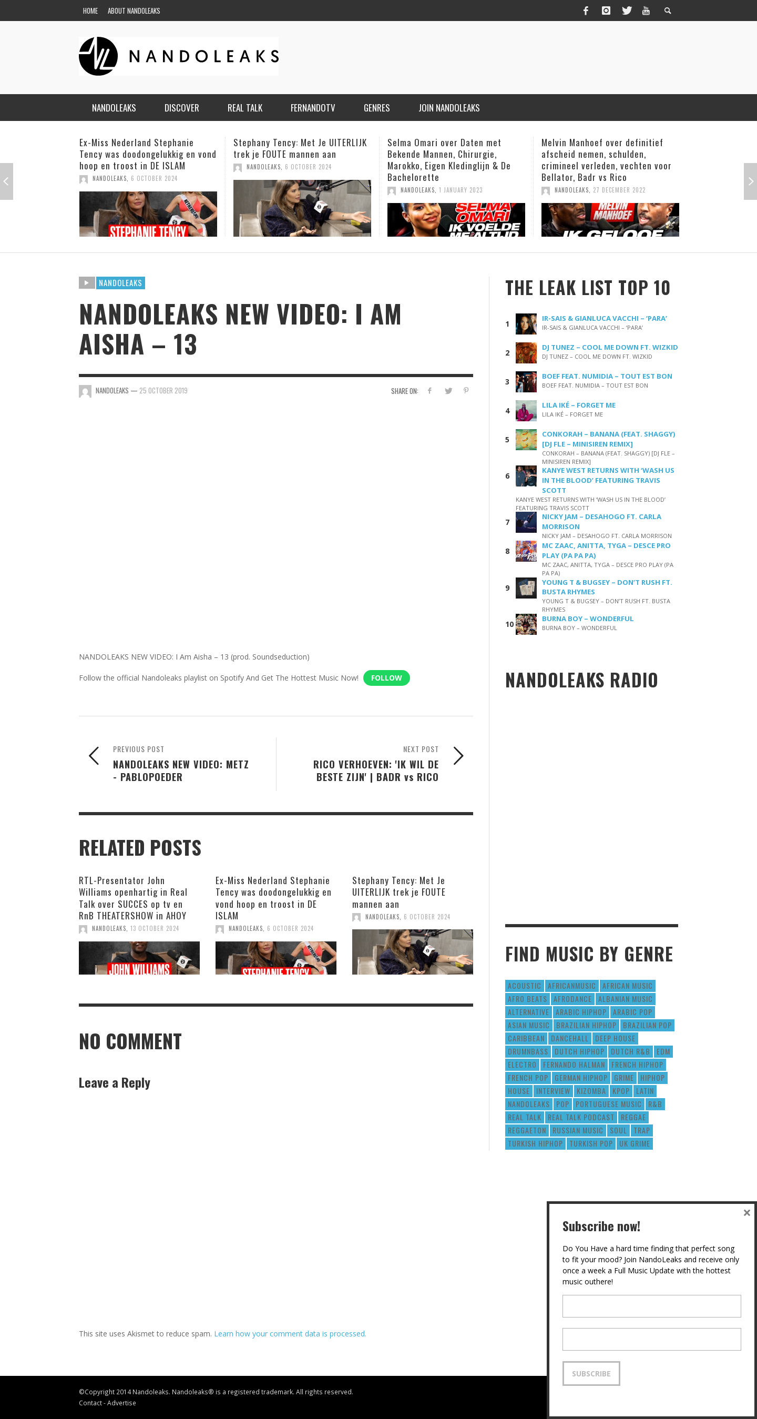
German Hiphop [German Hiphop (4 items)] (581, 1077)
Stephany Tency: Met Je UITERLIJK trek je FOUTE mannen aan (300, 148)
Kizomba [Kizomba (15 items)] (591, 1090)
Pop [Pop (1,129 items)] (562, 1103)
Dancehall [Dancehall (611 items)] (570, 1037)
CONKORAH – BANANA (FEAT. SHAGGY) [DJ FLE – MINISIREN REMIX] (609, 439)
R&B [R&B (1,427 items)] (655, 1103)
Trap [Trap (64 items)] (641, 1130)
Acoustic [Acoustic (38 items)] (524, 985)
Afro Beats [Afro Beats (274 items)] (527, 998)
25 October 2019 (163, 390)
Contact (90, 1402)
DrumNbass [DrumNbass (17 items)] (528, 1051)
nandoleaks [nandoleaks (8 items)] (529, 1103)
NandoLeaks (110, 178)
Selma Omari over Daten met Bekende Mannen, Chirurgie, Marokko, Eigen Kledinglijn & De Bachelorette (449, 160)
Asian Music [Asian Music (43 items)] (529, 1024)
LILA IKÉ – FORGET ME (579, 405)
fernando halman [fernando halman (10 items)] (574, 1064)
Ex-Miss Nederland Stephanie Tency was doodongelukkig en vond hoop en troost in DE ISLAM (148, 154)
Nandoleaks (120, 282)
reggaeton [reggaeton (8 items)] (527, 1130)
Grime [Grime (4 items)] (624, 1077)
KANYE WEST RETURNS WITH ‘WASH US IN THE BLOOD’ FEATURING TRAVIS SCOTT (608, 480)
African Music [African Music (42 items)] (627, 985)
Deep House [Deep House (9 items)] (615, 1037)
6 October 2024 (154, 178)
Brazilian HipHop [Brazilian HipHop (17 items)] (586, 1024)
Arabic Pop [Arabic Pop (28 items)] (632, 1011)
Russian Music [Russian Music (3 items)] (578, 1130)
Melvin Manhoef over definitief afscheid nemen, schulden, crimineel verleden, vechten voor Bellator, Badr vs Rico (606, 160)
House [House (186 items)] (519, 1090)
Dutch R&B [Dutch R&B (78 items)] (630, 1051)
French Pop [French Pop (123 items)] (528, 1077)
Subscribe (591, 1374)
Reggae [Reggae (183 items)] (633, 1116)
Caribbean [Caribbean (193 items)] (526, 1037)
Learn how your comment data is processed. (290, 1334)
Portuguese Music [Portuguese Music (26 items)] (609, 1103)
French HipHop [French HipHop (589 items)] (637, 1064)
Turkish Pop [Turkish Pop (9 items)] (591, 1143)
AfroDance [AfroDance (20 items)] (573, 998)
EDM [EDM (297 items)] (663, 1051)
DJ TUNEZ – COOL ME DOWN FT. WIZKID (610, 347)
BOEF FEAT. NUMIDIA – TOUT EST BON (607, 376)
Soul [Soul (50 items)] (618, 1130)
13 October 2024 (154, 928)
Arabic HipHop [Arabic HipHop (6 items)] (581, 1011)
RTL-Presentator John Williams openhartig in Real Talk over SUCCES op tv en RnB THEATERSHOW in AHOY (133, 897)
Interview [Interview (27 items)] (553, 1090)
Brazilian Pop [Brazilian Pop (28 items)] (647, 1024)
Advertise (121, 1402)
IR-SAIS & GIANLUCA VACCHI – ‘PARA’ (604, 318)
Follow (386, 678)
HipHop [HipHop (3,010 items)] (652, 1077)
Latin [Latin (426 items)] (645, 1090)
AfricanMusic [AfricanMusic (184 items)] (572, 985)
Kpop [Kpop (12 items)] (621, 1090)
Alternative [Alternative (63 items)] (528, 1011)
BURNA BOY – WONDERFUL (588, 618)
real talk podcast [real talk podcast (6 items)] (581, 1116)
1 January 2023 (461, 190)
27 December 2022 (619, 190)
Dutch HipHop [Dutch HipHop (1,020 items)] (580, 1051)
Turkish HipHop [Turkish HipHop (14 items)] (535, 1143)
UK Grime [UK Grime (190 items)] (634, 1143)
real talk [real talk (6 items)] (524, 1116)
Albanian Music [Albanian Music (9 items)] (625, 998)
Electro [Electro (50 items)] (522, 1064)
